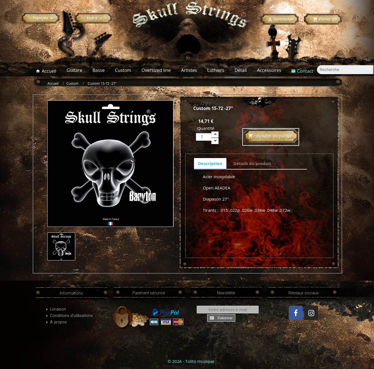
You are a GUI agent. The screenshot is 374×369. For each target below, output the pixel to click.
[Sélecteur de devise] (95, 18)
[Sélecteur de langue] (43, 18)
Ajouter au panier (270, 136)
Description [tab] (210, 163)
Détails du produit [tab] (252, 163)
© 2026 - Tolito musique (190, 361)
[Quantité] (204, 137)
